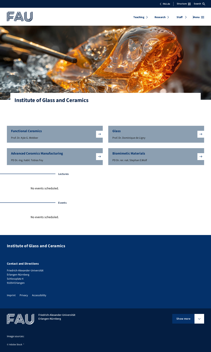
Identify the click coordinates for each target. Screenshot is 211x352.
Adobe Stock (15, 344)
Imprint (11, 295)
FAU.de (165, 4)
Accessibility (39, 295)
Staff (179, 17)
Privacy (24, 295)
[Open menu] (198, 17)
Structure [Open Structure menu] (184, 4)
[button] (55, 134)
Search (199, 4)
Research (160, 17)
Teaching (138, 17)
